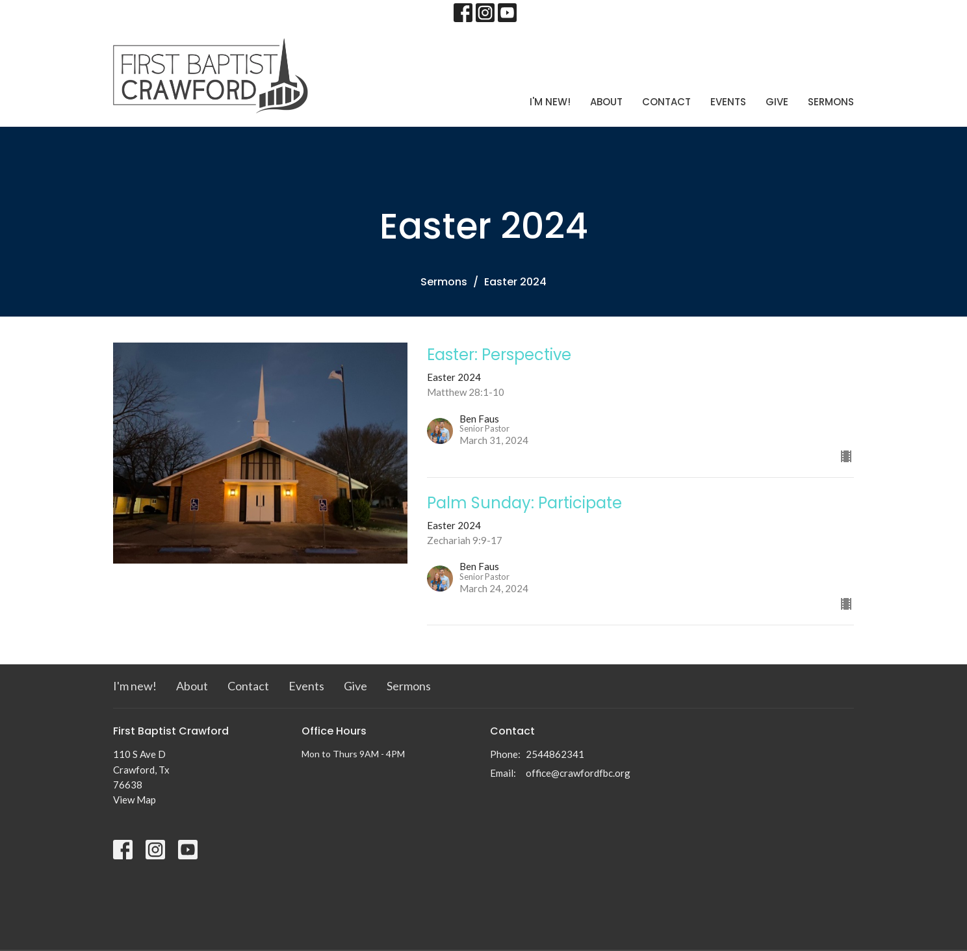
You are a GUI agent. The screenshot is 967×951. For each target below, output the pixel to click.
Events (728, 102)
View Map (134, 799)
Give (777, 102)
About (606, 102)
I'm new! (550, 102)
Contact (666, 102)
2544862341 (555, 754)
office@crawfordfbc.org (578, 773)
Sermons (831, 102)
